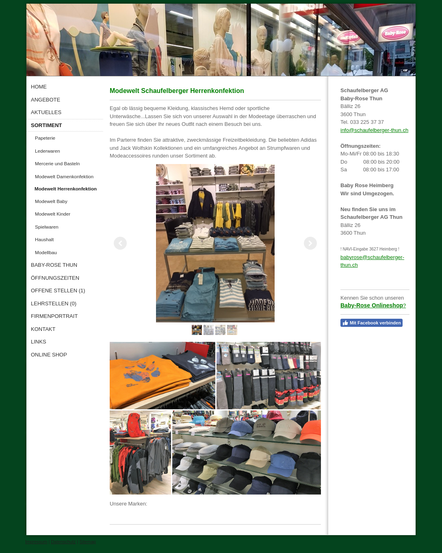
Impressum (36, 541)
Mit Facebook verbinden (371, 323)
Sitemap (88, 541)
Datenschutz (63, 541)
